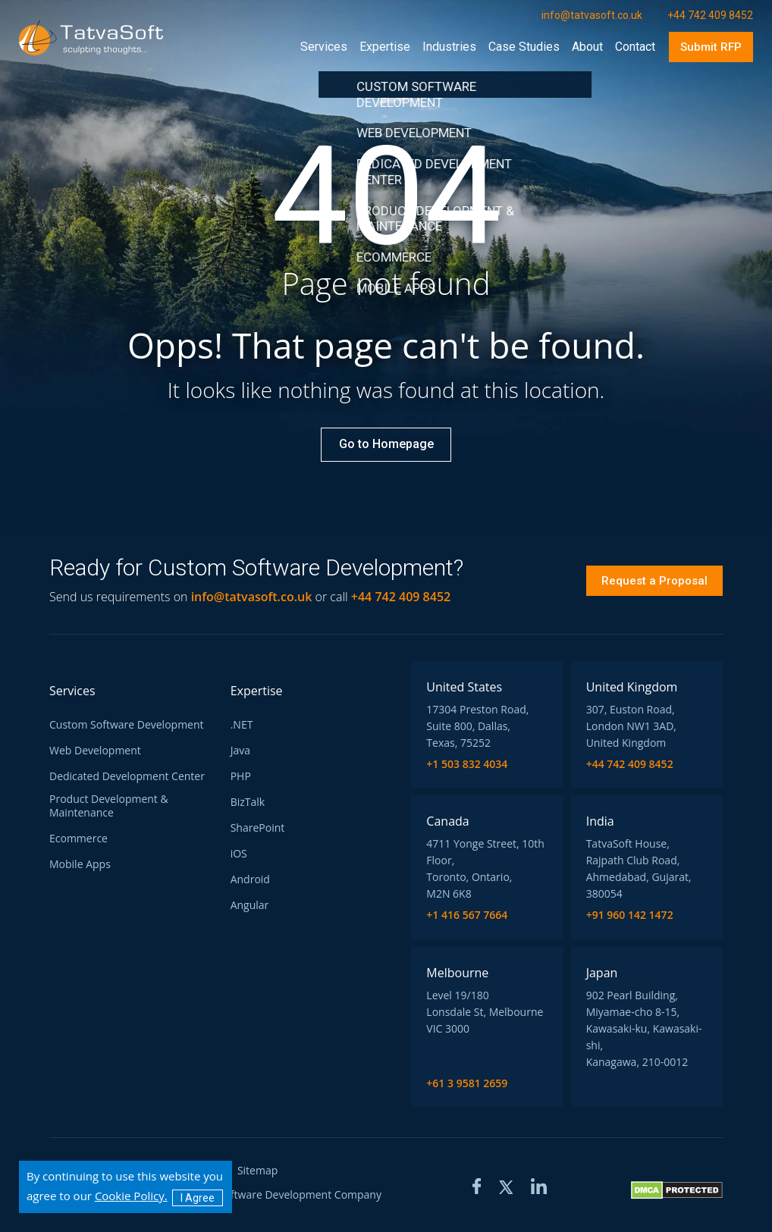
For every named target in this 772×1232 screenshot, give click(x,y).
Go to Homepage (386, 444)
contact (635, 46)
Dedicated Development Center (127, 776)
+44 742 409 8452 (629, 764)
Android (250, 879)
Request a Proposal (654, 581)
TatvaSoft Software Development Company (275, 1195)
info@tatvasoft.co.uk (251, 596)
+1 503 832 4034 (466, 764)
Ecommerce (78, 838)
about (587, 46)
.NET (242, 725)
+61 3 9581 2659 (466, 1083)
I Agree (197, 1198)
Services (323, 46)
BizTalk (248, 802)
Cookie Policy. (131, 1195)
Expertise (384, 46)
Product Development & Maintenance (108, 806)
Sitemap (257, 1171)
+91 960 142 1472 (629, 915)
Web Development (95, 750)
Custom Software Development (126, 725)
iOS (239, 854)
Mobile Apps (80, 864)
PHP (241, 776)
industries (449, 46)
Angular (250, 905)
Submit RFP (711, 47)
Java (240, 750)
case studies (524, 46)
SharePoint (258, 828)
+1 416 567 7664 (466, 915)
